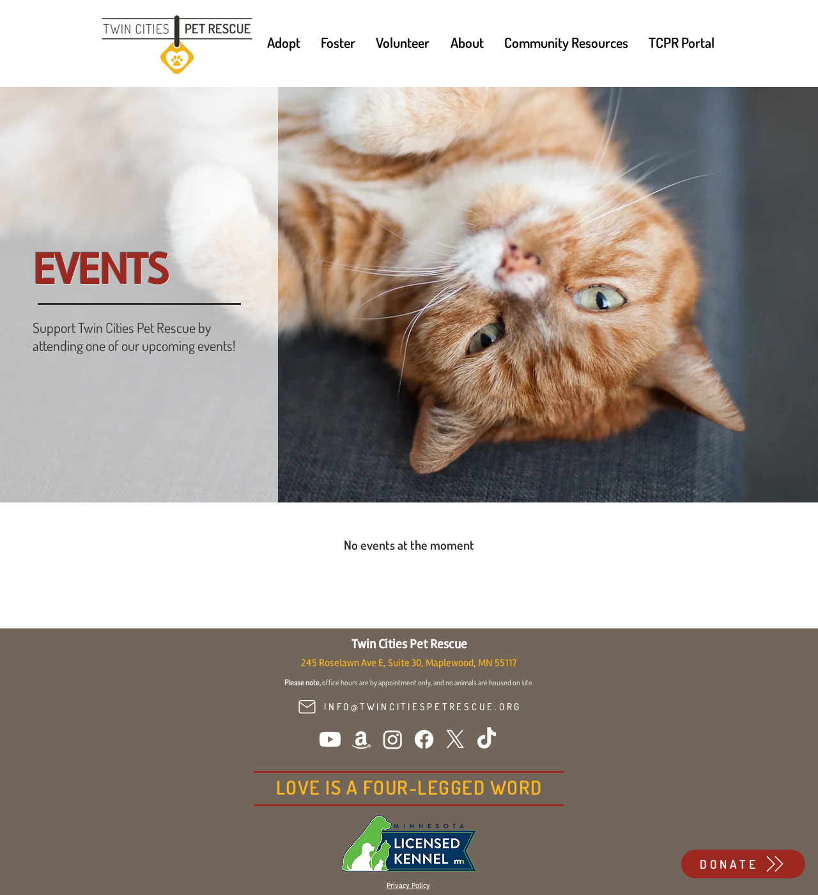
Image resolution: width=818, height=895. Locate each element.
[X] (455, 739)
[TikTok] (486, 739)
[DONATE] (743, 864)
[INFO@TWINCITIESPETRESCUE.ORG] (408, 706)
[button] (283, 42)
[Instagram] (392, 739)
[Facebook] (424, 739)
